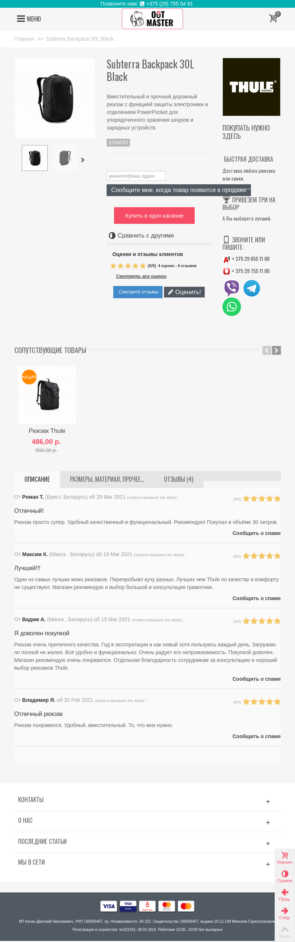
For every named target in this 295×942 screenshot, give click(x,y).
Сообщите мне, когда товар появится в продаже (178, 189)
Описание (37, 480)
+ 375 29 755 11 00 (245, 271)
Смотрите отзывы (137, 292)
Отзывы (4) (178, 480)
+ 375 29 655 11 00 (245, 258)
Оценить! (184, 292)
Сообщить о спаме (256, 534)
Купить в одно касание (154, 215)
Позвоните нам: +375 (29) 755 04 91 (148, 4)
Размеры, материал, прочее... (107, 480)
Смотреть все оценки (141, 276)
